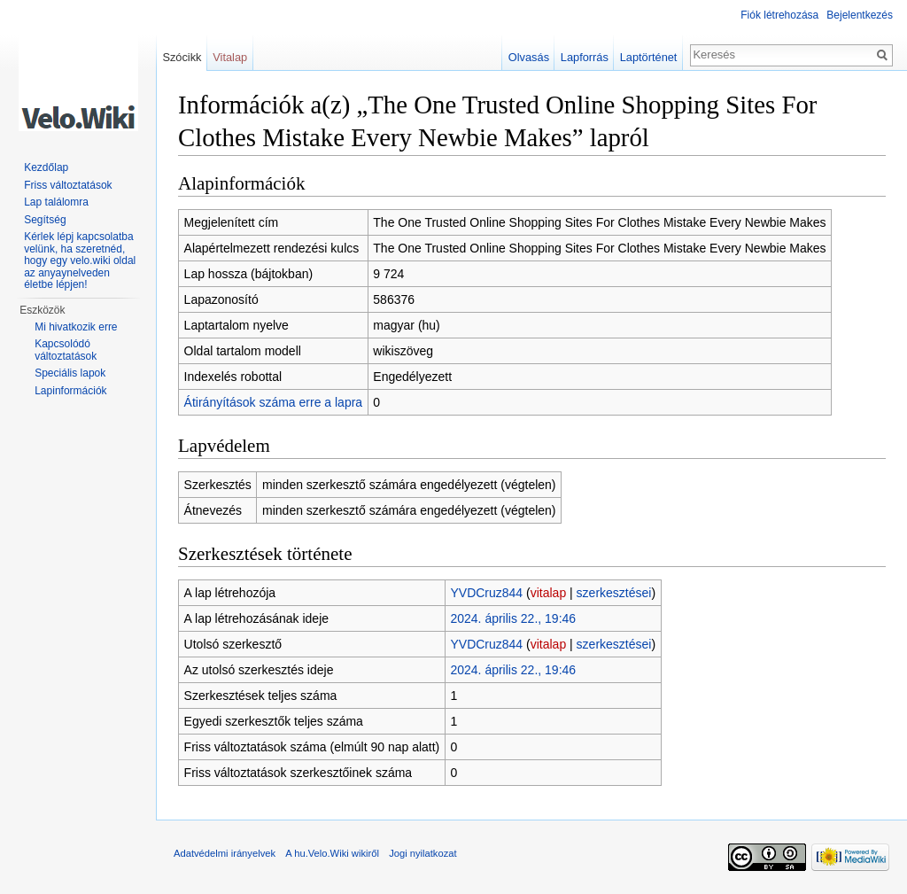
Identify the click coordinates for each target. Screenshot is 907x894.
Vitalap (230, 57)
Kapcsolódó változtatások (66, 350)
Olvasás (528, 57)
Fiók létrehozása (779, 15)
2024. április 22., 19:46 (513, 618)
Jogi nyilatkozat (423, 853)
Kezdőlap (46, 167)
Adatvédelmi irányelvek (224, 853)
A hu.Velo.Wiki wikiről (332, 853)
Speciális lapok (70, 373)
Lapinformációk (70, 391)
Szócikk (181, 57)
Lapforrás (585, 57)
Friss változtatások (68, 185)
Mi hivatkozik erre (76, 327)
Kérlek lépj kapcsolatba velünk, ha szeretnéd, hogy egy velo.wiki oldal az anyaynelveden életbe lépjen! (80, 260)
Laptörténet (649, 57)
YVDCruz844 (486, 593)
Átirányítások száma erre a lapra (273, 402)
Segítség (45, 220)
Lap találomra (56, 202)
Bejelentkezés (859, 15)
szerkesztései (614, 593)
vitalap (548, 593)
